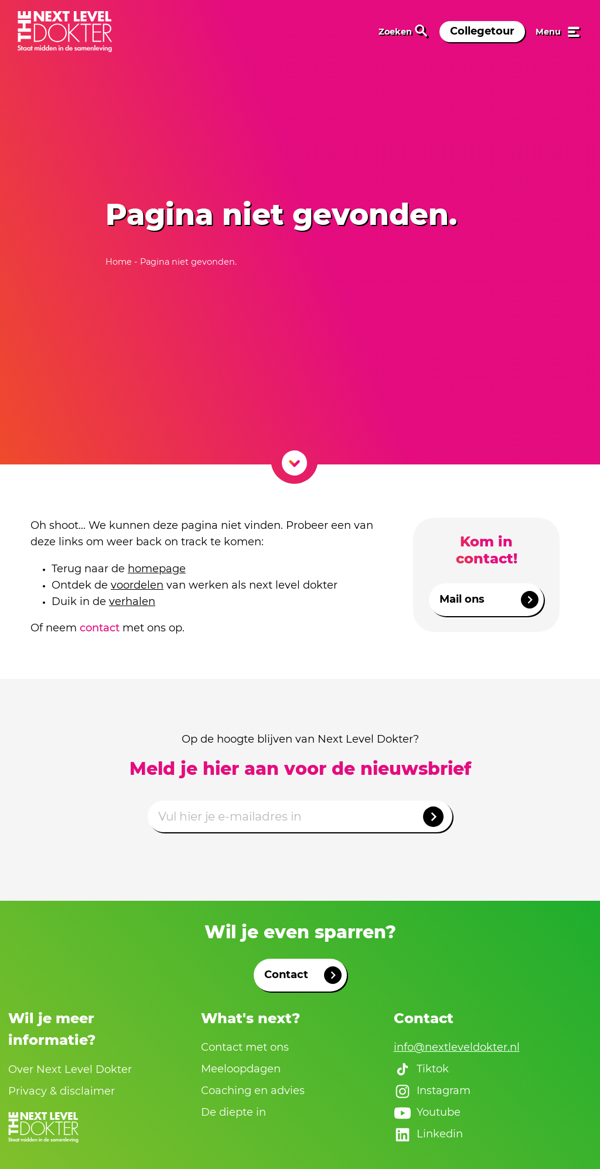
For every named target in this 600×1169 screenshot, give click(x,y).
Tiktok (421, 1069)
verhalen (132, 601)
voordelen (137, 585)
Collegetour (482, 31)
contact (100, 627)
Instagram (432, 1091)
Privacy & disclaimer (61, 1091)
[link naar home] (65, 31)
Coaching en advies (253, 1090)
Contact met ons (245, 1047)
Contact (303, 975)
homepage (157, 568)
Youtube (427, 1113)
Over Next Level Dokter (70, 1069)
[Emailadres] (300, 816)
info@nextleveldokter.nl (457, 1047)
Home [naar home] (119, 262)
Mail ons (488, 600)
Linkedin (428, 1134)
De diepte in (233, 1112)
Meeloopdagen (241, 1068)
